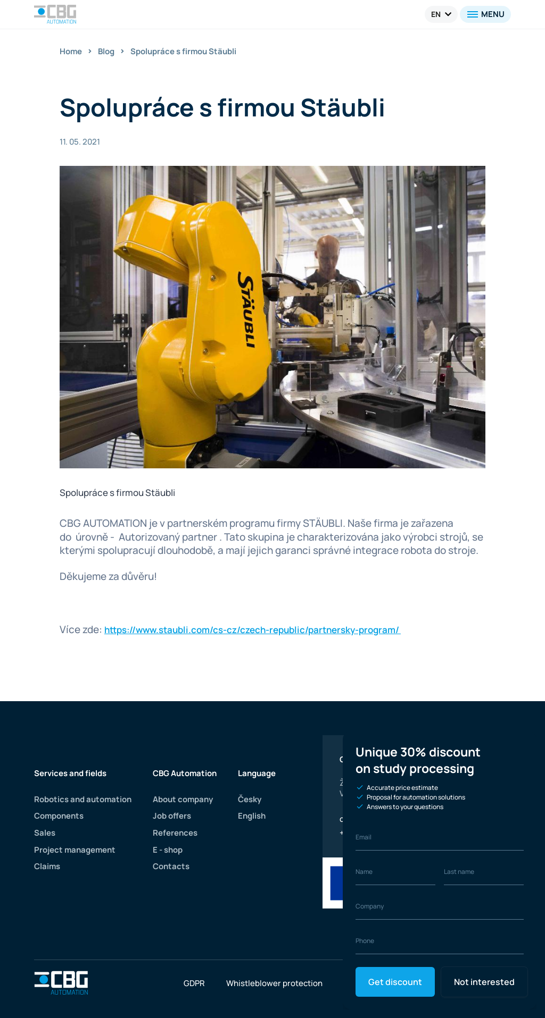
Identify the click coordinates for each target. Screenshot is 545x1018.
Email (363, 837)
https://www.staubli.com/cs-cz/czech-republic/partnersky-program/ (252, 630)
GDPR (194, 983)
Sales (44, 832)
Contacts (171, 866)
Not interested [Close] (482, 982)
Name (364, 871)
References (175, 832)
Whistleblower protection (274, 983)
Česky (250, 799)
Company (370, 906)
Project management (74, 849)
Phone (365, 940)
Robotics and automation (82, 799)
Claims (47, 866)
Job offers (172, 815)
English (252, 815)
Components (59, 815)
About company (183, 799)
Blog (106, 51)
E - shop (168, 849)
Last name (459, 871)
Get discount (394, 982)
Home (71, 51)
